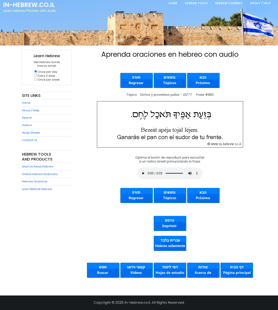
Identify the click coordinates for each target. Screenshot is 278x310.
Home (26, 103)
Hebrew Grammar (35, 181)
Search (27, 118)
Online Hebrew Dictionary (40, 174)
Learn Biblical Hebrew (37, 189)
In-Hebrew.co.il (29, 5)
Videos (27, 125)
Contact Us (29, 140)
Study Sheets (31, 133)
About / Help (30, 110)
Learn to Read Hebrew (37, 166)
